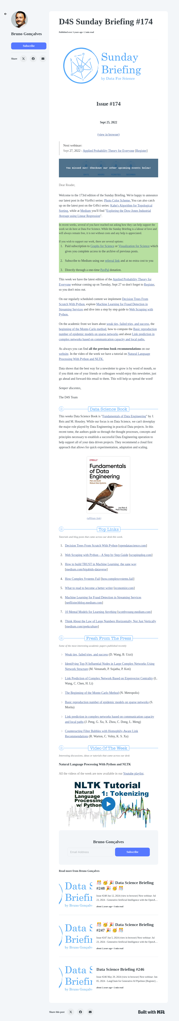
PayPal (104, 270)
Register (141, 150)
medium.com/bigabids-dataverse (86, 569)
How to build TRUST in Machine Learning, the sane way (100, 564)
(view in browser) (108, 134)
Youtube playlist (133, 773)
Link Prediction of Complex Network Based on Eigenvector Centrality (109, 678)
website (63, 354)
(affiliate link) (94, 518)
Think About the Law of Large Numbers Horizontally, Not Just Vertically (110, 621)
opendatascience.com (132, 545)
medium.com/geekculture (82, 626)
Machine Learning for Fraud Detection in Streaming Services (103, 597)
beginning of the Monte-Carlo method (82, 329)
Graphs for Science (102, 246)
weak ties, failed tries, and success (128, 324)
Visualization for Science (134, 246)
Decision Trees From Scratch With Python (91, 545)
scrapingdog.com (140, 555)
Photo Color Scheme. (117, 200)
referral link (112, 260)
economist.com (124, 588)
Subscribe (29, 45)
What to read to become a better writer (89, 588)
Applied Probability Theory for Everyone (108, 150)
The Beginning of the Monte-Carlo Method (92, 693)
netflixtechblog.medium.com (84, 602)
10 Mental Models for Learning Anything (91, 612)
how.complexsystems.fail (117, 579)
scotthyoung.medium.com (134, 612)
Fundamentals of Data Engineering (124, 416)
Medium (85, 210)
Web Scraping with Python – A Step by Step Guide (96, 555)
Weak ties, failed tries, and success (86, 654)
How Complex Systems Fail (82, 579)
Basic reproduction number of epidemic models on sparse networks (107, 702)
